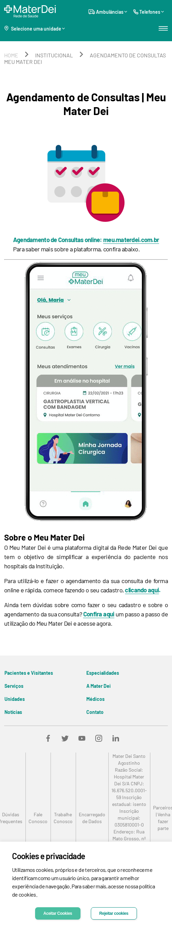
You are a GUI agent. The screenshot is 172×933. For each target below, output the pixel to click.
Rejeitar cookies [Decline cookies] (113, 913)
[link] (38, 818)
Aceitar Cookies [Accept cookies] (57, 913)
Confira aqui (99, 614)
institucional (54, 55)
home (11, 55)
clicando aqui (142, 590)
